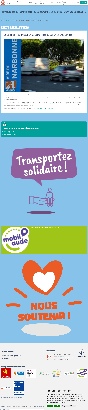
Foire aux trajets (36, 2)
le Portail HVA (65, 359)
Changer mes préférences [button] (68, 406)
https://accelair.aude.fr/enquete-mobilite (42, 108)
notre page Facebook (67, 358)
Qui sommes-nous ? (64, 2)
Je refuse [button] (57, 406)
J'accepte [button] (50, 406)
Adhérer (52, 2)
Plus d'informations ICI (10, 357)
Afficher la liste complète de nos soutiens (11, 397)
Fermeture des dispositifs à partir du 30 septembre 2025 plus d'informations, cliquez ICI (43, 12)
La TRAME (3, 407)
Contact (83, 2)
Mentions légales (39, 407)
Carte (76, 2)
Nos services (42, 2)
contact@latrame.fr (59, 356)
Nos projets (47, 2)
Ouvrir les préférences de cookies (5, 409)
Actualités (58, 2)
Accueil (30, 2)
